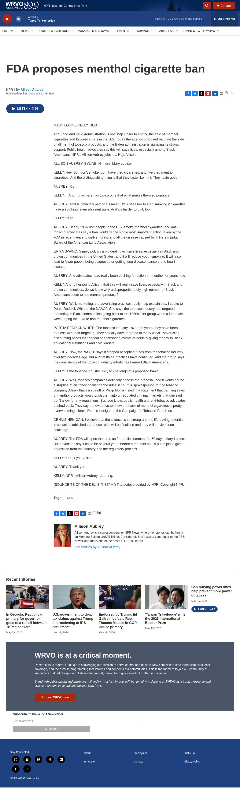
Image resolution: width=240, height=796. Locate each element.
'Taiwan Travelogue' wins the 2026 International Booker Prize (165, 627)
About (87, 761)
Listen (7, 39)
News (25, 39)
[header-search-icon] (209, 10)
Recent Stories (20, 588)
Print (229, 101)
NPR (70, 506)
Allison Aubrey (31, 98)
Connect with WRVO (199, 39)
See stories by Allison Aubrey (97, 555)
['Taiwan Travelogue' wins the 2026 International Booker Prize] (166, 605)
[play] (7, 27)
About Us (166, 39)
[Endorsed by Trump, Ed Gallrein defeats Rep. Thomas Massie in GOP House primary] (120, 605)
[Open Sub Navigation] (15, 39)
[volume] (18, 27)
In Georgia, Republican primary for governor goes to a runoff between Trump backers (26, 629)
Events (123, 39)
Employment (141, 761)
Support (144, 39)
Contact (138, 770)
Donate (228, 10)
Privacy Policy (191, 770)
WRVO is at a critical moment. (83, 664)
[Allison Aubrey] (62, 543)
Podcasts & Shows (93, 39)
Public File (189, 761)
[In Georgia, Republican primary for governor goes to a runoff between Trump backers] (27, 605)
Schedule (89, 770)
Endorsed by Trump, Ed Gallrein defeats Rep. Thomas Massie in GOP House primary (118, 629)
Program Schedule (54, 39)
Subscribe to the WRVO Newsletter (38, 722)
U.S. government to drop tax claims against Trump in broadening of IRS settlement (73, 629)
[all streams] (224, 27)
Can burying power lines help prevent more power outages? (211, 600)
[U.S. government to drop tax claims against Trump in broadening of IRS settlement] (74, 605)
